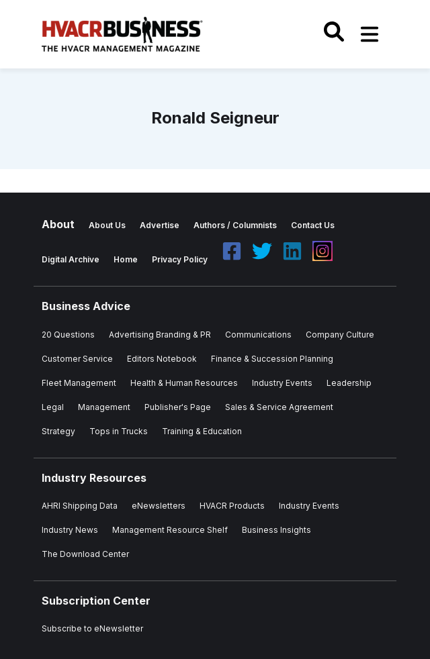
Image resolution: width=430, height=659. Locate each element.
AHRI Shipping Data (80, 506)
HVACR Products (232, 506)
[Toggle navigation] (369, 34)
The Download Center (85, 554)
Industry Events (309, 506)
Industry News (70, 530)
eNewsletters (158, 506)
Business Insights (276, 530)
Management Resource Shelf (170, 530)
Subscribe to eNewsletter (92, 628)
